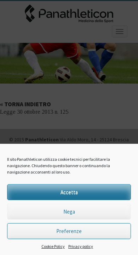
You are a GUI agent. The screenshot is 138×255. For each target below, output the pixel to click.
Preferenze (69, 231)
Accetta (69, 192)
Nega (69, 211)
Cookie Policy (53, 246)
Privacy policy (80, 246)
